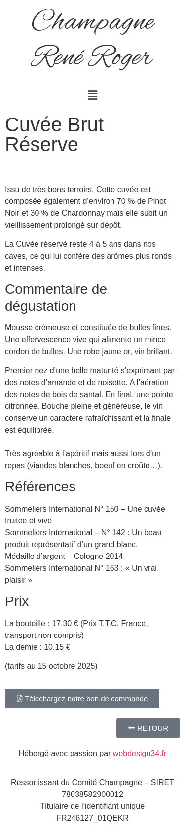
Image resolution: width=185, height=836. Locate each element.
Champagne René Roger (92, 40)
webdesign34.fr (140, 753)
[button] (92, 95)
